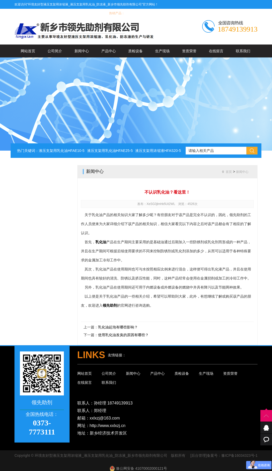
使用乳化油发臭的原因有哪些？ (123, 335)
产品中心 (108, 51)
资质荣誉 (189, 51)
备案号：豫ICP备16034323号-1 (232, 455)
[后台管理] (198, 455)
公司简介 (55, 51)
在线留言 (216, 51)
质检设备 (135, 51)
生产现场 (162, 51)
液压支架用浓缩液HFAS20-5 (158, 151)
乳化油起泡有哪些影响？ (118, 327)
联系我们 (243, 51)
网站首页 (28, 51)
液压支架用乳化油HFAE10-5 (62, 151)
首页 (229, 172)
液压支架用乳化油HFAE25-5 (110, 151)
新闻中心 (81, 51)
